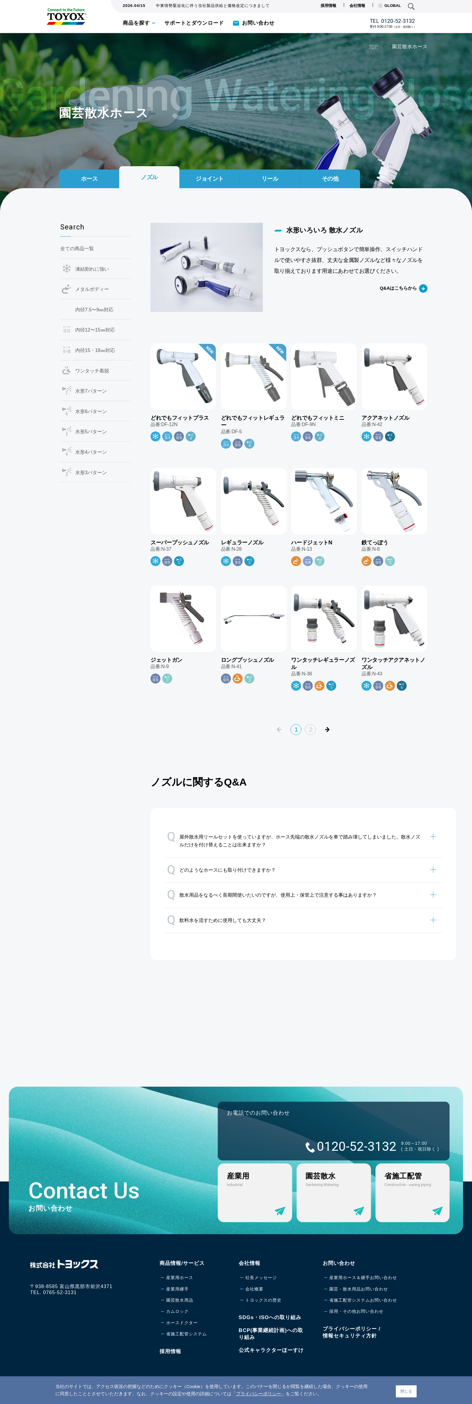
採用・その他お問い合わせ (356, 1311)
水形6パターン (91, 411)
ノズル (149, 176)
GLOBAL (389, 5)
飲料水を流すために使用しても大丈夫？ (216, 920)
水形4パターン (91, 452)
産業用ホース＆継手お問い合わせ (363, 1277)
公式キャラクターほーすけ (271, 1350)
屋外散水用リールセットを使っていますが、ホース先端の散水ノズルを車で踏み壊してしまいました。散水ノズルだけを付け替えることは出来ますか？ (293, 838)
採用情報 (328, 5)
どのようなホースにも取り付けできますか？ (221, 870)
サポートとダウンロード (194, 23)
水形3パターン (91, 472)
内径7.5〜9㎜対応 (94, 309)
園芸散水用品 (179, 1300)
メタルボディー (92, 289)
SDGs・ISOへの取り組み (270, 1317)
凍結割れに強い (92, 269)
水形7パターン (91, 391)
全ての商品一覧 (77, 248)
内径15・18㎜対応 (95, 350)
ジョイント (210, 178)
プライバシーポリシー (258, 1393)
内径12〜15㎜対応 (95, 329)
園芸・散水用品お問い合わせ (358, 1289)
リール (270, 178)
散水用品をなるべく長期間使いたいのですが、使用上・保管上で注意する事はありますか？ (272, 895)
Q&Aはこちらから (398, 288)
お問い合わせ (258, 23)
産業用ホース (179, 1277)
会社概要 (254, 1289)
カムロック (177, 1311)
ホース (89, 178)
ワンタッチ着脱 (92, 370)
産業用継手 (177, 1289)
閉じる (406, 1391)
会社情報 (357, 5)
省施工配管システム (186, 1333)
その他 (330, 178)
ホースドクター (182, 1322)
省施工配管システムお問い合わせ (363, 1300)
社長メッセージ (261, 1277)
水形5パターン (91, 431)
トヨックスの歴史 (263, 1300)
